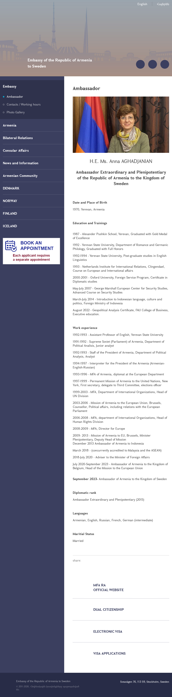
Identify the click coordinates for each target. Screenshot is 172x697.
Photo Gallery (16, 112)
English (142, 4)
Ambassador (15, 96)
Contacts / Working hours (24, 104)
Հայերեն (163, 4)
